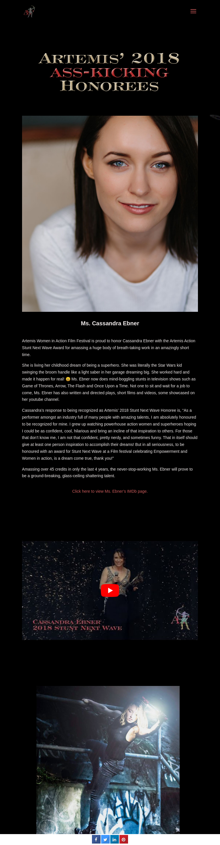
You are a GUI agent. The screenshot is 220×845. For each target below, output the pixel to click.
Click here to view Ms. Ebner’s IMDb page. (110, 491)
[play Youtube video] (110, 590)
